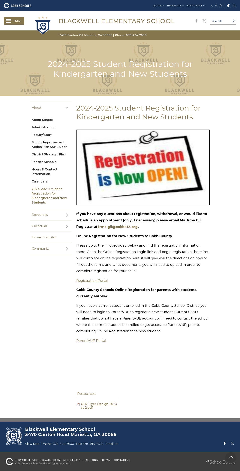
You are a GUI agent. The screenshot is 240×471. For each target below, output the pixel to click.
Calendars (39, 181)
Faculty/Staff (42, 135)
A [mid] (216, 5)
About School (42, 120)
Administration (43, 127)
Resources (40, 215)
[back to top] (230, 457)
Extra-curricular (44, 237)
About (36, 107)
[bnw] (228, 6)
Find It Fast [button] (194, 5)
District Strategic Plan (49, 154)
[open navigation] (14, 21)
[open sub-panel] (67, 107)
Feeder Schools (44, 162)
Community (41, 248)
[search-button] (233, 21)
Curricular (39, 226)
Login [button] (157, 5)
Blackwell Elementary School (117, 21)
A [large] (221, 5)
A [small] (212, 5)
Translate (174, 5)
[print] (234, 6)
